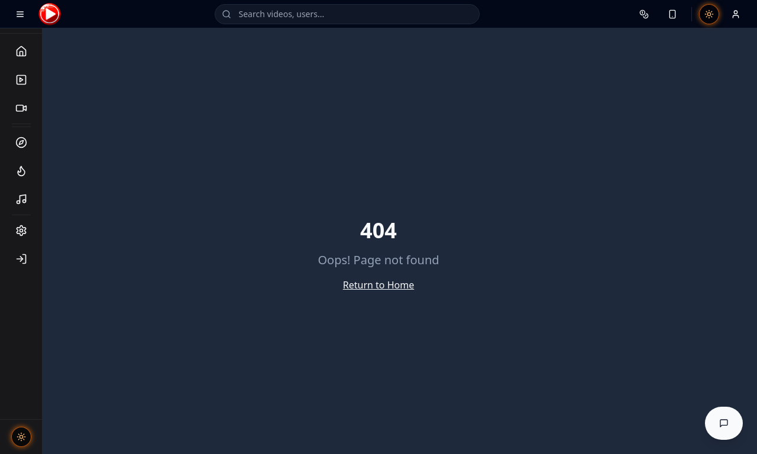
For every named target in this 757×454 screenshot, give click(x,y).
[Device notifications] (672, 14)
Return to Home (378, 284)
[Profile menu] (736, 14)
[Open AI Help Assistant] (724, 423)
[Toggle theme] (21, 437)
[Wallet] (644, 14)
